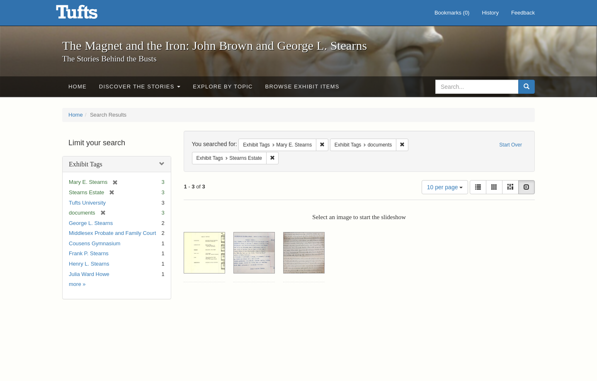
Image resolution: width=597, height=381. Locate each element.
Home (77, 86)
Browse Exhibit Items (302, 86)
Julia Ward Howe (89, 274)
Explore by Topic (222, 86)
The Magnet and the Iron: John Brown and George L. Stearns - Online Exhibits (87, 14)
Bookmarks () (452, 13)
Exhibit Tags (85, 164)
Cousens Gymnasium (94, 243)
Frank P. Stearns (89, 253)
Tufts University (87, 203)
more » (77, 284)
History (490, 13)
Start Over (510, 145)
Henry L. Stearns (89, 264)
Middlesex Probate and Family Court (112, 233)
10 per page (445, 187)
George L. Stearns (91, 223)
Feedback (523, 13)
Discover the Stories (140, 86)
